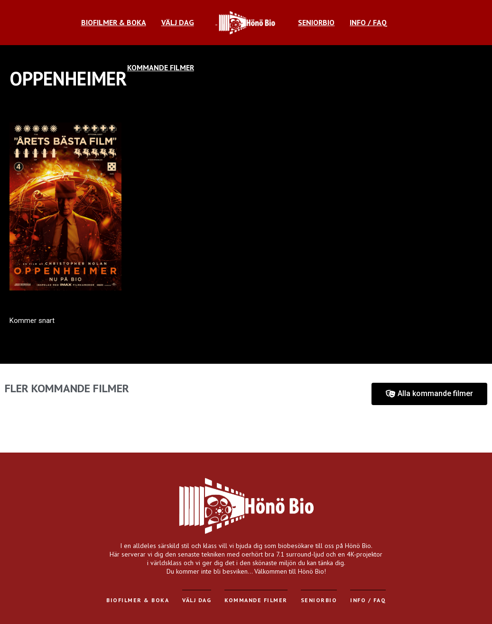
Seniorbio (319, 600)
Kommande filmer (256, 600)
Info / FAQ (368, 600)
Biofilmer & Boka (137, 600)
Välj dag (196, 600)
